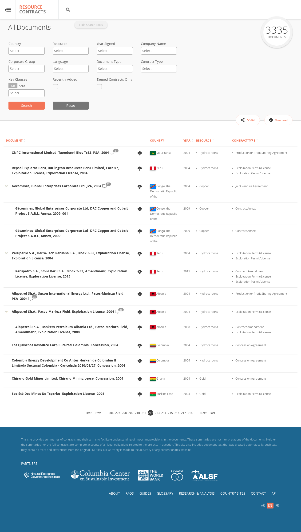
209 (130, 413)
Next (203, 413)
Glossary (165, 493)
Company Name (153, 43)
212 (150, 413)
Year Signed (106, 43)
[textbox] (26, 50)
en (270, 505)
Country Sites (232, 493)
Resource (60, 43)
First (88, 413)
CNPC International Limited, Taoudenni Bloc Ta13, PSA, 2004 (60, 152)
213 (157, 413)
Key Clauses (17, 79)
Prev (98, 413)
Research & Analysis (197, 493)
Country (14, 43)
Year (186, 141)
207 (117, 413)
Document (14, 141)
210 (137, 413)
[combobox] (26, 51)
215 (170, 413)
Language (60, 61)
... (104, 413)
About (114, 493)
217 (183, 413)
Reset (70, 105)
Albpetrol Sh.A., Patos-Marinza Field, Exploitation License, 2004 (63, 311)
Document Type (109, 61)
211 (144, 413)
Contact (258, 493)
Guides (145, 493)
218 (190, 413)
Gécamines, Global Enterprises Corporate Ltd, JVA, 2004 (56, 186)
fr (277, 505)
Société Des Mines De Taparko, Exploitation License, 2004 (58, 393)
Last (212, 413)
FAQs (130, 493)
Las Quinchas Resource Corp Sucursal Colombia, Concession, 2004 (65, 345)
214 (163, 413)
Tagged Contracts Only (114, 79)
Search (26, 105)
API (274, 493)
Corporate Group (21, 61)
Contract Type (152, 61)
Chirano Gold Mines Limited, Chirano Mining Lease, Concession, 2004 (67, 378)
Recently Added (65, 79)
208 (124, 413)
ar (263, 505)
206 (111, 413)
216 (176, 413)
